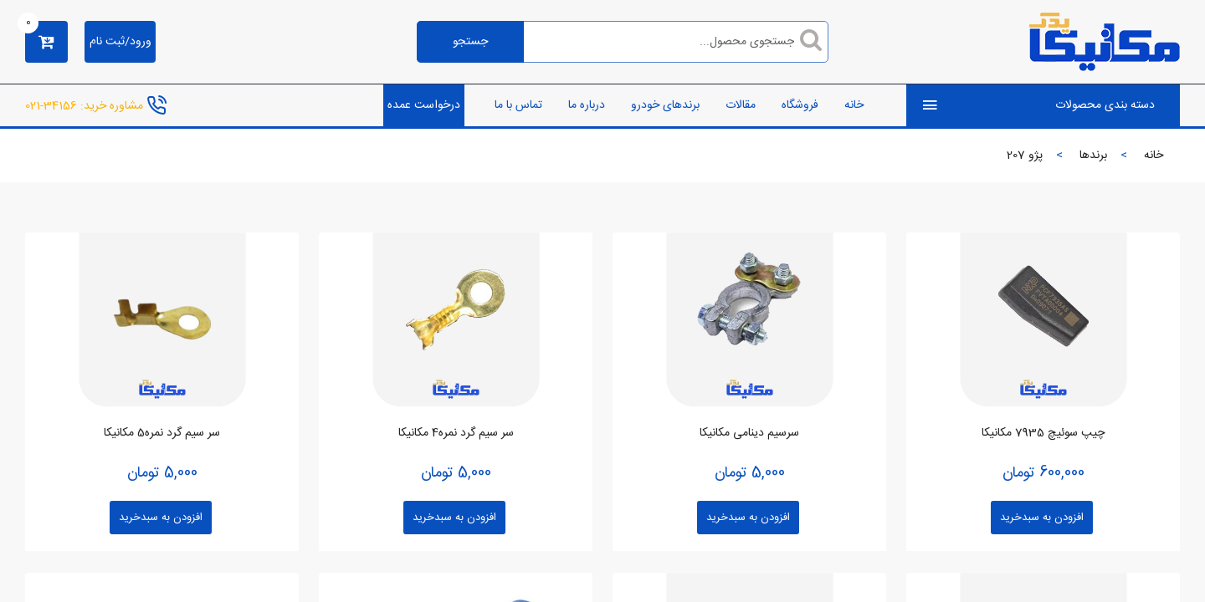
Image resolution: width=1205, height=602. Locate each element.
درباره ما (586, 105)
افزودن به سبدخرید (1042, 517)
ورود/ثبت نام (120, 42)
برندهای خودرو (665, 105)
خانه (854, 105)
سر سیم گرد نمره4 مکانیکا (456, 433)
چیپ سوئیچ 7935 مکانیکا (1043, 433)
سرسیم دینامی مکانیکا (749, 433)
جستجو (470, 42)
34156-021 (51, 105)
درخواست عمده (423, 105)
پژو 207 (1025, 155)
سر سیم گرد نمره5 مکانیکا (162, 433)
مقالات (741, 105)
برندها (1093, 155)
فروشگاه (800, 105)
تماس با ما (518, 105)
